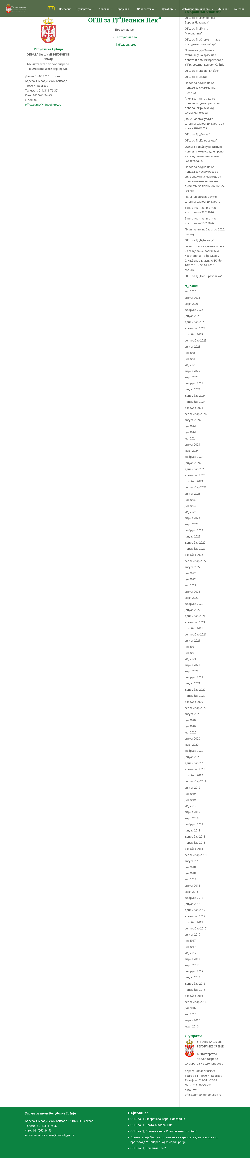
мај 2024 (190, 438)
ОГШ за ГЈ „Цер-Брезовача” (203, 276)
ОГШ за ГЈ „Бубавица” (199, 240)
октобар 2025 (194, 334)
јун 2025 (190, 359)
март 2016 (191, 1026)
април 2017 (192, 959)
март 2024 (191, 451)
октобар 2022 (194, 555)
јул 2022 (190, 573)
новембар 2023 (195, 475)
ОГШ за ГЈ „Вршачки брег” (202, 71)
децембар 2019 (195, 763)
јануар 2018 (192, 904)
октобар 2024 (194, 408)
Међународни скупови (195, 9)
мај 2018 (190, 879)
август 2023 (192, 494)
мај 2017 (190, 953)
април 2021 (192, 665)
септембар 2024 (195, 414)
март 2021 (191, 671)
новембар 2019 (195, 769)
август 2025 (192, 346)
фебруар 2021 (194, 677)
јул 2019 (190, 794)
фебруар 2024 (194, 457)
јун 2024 (190, 432)
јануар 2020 (192, 757)
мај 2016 (190, 1014)
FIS (51, 8)
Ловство (104, 9)
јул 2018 (190, 867)
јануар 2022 (192, 610)
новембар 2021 (195, 622)
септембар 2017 (195, 928)
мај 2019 (190, 806)
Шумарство (83, 9)
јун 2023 (190, 506)
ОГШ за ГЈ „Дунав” (197, 134)
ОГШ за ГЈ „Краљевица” (201, 140)
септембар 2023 (195, 487)
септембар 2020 (195, 708)
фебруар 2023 (194, 530)
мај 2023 (190, 512)
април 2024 (192, 444)
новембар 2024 (195, 402)
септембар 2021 (195, 634)
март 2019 (191, 818)
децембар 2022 (195, 542)
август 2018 (192, 861)
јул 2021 (190, 647)
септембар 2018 (195, 855)
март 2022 (191, 598)
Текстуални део (126, 37)
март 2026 (191, 304)
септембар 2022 (195, 561)
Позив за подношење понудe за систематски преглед (200, 87)
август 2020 (192, 714)
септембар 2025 (195, 340)
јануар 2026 (192, 316)
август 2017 (192, 934)
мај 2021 (190, 659)
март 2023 (191, 524)
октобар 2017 (194, 922)
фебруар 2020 (194, 751)
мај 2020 (190, 732)
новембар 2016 (195, 990)
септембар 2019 (195, 781)
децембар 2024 (195, 396)
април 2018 (192, 886)
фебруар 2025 (194, 383)
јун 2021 (190, 653)
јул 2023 (190, 500)
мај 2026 (190, 291)
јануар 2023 (192, 536)
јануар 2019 (192, 830)
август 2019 (192, 788)
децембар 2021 (195, 616)
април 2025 (192, 371)
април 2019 (192, 812)
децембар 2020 (195, 690)
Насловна (65, 9)
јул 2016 (190, 1008)
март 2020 (191, 745)
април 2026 (192, 298)
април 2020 (192, 738)
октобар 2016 (194, 996)
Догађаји (167, 9)
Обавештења (145, 9)
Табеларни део (125, 44)
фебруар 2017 (194, 971)
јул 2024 (190, 426)
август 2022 (192, 567)
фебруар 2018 (194, 898)
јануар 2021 (192, 683)
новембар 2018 (195, 843)
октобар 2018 (194, 849)
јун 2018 (190, 873)
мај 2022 (190, 585)
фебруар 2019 (194, 824)
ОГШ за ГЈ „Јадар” (196, 77)
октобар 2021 (194, 628)
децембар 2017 (195, 910)
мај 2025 (190, 365)
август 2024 (192, 420)
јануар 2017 (192, 977)
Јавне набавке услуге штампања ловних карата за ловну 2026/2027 (204, 123)
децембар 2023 (195, 469)
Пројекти (123, 9)
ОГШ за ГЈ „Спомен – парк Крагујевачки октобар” (163, 1131)
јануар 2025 (192, 389)
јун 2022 (190, 579)
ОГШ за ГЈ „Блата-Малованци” (151, 1125)
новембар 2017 (195, 916)
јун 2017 (190, 947)
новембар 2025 (195, 328)
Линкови (223, 9)
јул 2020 (190, 720)
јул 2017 (190, 941)
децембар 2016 (195, 984)
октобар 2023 (194, 481)
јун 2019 (190, 800)
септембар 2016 (195, 1002)
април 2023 (192, 518)
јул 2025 (190, 353)
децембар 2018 (195, 836)
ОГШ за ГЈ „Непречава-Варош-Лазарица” (158, 1119)
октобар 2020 (194, 702)
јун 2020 (190, 726)
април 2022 (192, 592)
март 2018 (191, 892)
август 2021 (192, 640)
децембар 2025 (195, 322)
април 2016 (192, 1020)
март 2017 (191, 965)
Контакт (239, 9)
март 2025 (191, 377)
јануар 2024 (192, 463)
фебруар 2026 (194, 310)
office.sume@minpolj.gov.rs (43, 105)
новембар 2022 (195, 549)
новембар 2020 (195, 696)
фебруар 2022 (194, 604)
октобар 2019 (194, 775)
